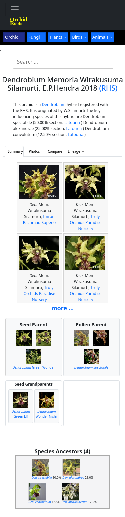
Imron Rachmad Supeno (39, 219)
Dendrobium (53, 104)
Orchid (12, 37)
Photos (34, 151)
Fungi (34, 37)
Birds (78, 37)
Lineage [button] (74, 151)
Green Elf (20, 414)
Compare (55, 151)
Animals (101, 37)
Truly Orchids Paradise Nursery (85, 222)
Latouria (72, 122)
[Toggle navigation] (14, 9)
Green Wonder (34, 367)
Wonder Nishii (47, 414)
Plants (56, 37)
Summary (15, 151)
